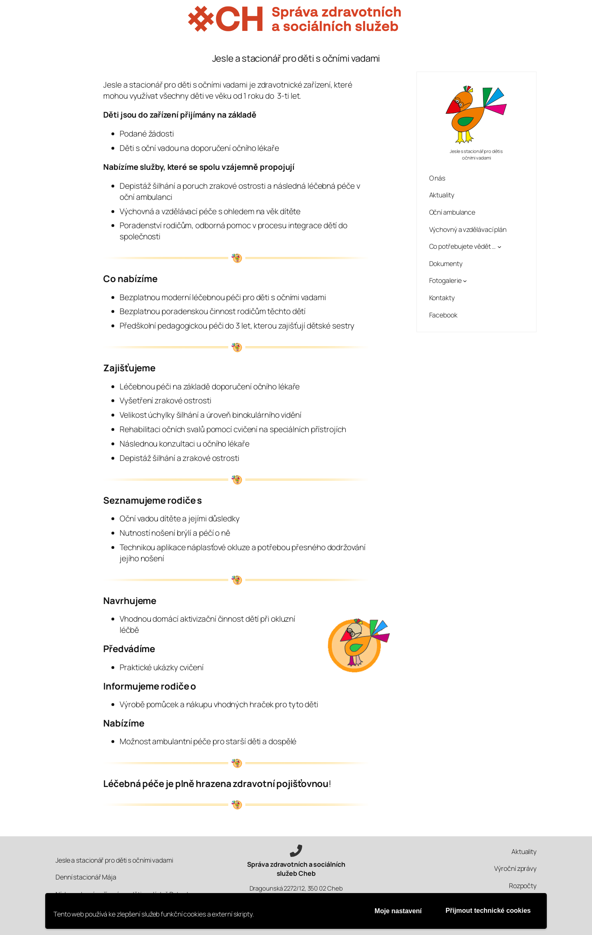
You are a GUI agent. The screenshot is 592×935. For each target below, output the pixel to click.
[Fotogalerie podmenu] (465, 281)
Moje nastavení (398, 910)
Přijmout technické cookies (488, 910)
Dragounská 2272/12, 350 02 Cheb (296, 888)
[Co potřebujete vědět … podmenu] (499, 247)
